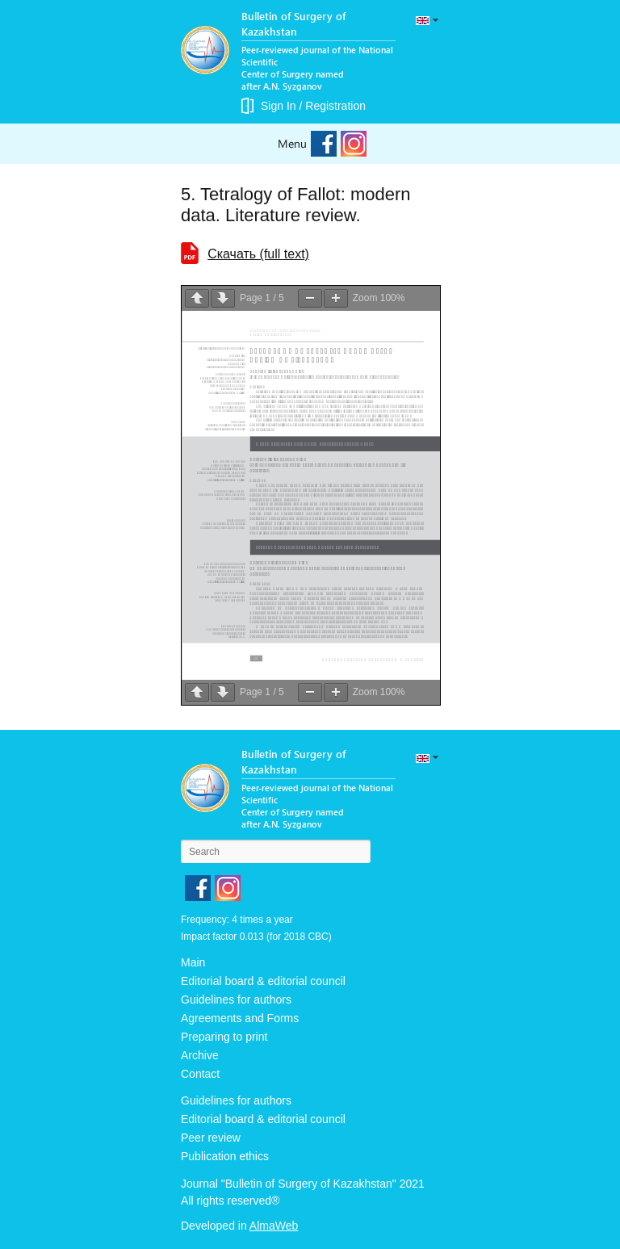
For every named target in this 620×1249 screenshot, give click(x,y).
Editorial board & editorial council (263, 980)
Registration (335, 105)
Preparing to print (224, 1036)
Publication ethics (225, 1156)
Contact (200, 1073)
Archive (200, 1055)
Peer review (211, 1137)
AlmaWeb (273, 1225)
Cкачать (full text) (258, 254)
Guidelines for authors (236, 999)
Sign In (278, 105)
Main (193, 962)
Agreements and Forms (240, 1018)
